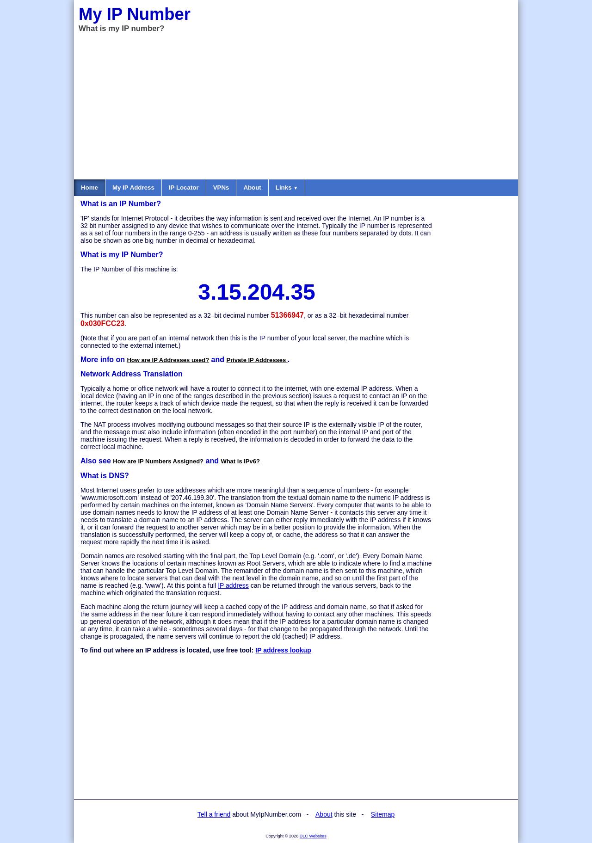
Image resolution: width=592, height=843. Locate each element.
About (252, 187)
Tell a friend (214, 814)
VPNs (221, 187)
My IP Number (135, 14)
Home (89, 187)
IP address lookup (283, 650)
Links (287, 187)
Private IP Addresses (257, 360)
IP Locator (184, 187)
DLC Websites (313, 836)
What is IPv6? (240, 461)
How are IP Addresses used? (168, 360)
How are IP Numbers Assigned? (158, 461)
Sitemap (383, 814)
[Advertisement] (296, 105)
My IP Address (133, 187)
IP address (233, 585)
